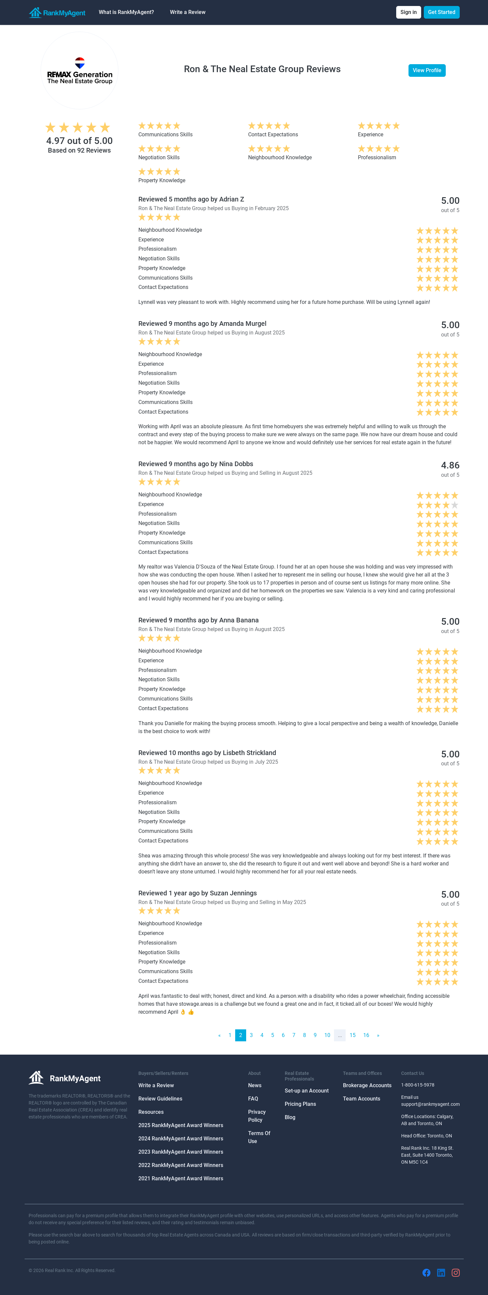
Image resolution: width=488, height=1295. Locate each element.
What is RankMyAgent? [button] (126, 12)
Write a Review (188, 12)
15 (353, 1035)
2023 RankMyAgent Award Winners (180, 1152)
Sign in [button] (409, 12)
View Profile (427, 70)
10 (327, 1035)
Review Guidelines (160, 1099)
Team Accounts (361, 1099)
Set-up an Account (307, 1091)
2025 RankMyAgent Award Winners (180, 1125)
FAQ (253, 1099)
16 (366, 1035)
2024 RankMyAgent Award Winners (180, 1138)
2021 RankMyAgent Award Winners (180, 1178)
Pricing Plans (300, 1104)
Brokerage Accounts (367, 1085)
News (254, 1085)
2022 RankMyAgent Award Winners (180, 1165)
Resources (151, 1112)
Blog (290, 1117)
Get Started (441, 12)
